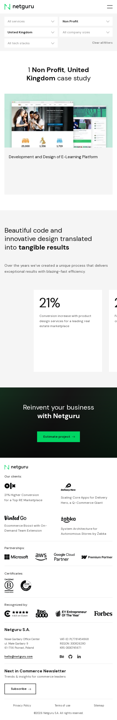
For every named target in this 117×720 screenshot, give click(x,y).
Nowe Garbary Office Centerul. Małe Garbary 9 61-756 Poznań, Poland (22, 643)
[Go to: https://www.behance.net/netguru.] (62, 657)
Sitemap (99, 705)
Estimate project (59, 437)
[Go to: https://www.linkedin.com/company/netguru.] (79, 657)
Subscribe (21, 689)
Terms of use (62, 705)
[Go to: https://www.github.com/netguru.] (70, 657)
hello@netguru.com (18, 656)
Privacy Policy (22, 705)
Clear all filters (102, 42)
